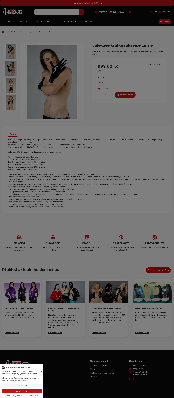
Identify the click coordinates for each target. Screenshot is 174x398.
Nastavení (22, 386)
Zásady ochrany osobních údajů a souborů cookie (22, 396)
